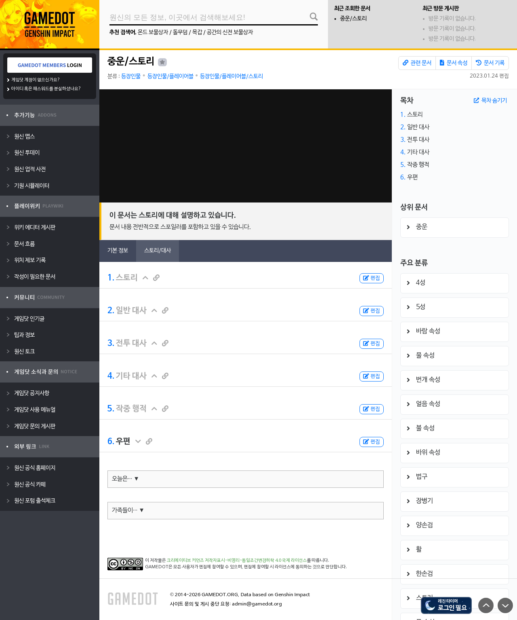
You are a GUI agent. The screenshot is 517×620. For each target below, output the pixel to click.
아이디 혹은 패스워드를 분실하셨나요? (46, 88)
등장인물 (131, 77)
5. (110, 409)
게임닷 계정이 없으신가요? (35, 80)
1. (110, 278)
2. (110, 310)
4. (110, 376)
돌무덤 (180, 33)
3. (110, 343)
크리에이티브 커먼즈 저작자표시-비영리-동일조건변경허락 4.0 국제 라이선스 (237, 560)
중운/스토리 (353, 19)
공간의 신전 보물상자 (230, 33)
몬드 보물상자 (153, 33)
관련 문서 (417, 63)
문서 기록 (490, 63)
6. (110, 441)
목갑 (197, 33)
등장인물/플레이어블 (170, 77)
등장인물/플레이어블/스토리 (231, 77)
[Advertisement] (246, 145)
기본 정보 (117, 251)
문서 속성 (453, 63)
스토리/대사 (157, 251)
